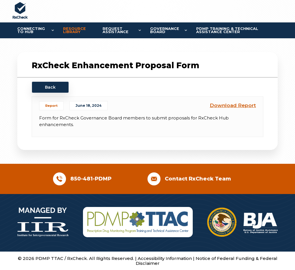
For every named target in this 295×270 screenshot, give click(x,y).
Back (50, 87)
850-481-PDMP (90, 179)
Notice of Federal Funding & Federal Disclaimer (206, 261)
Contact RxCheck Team (198, 179)
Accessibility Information (165, 258)
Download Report (233, 105)
